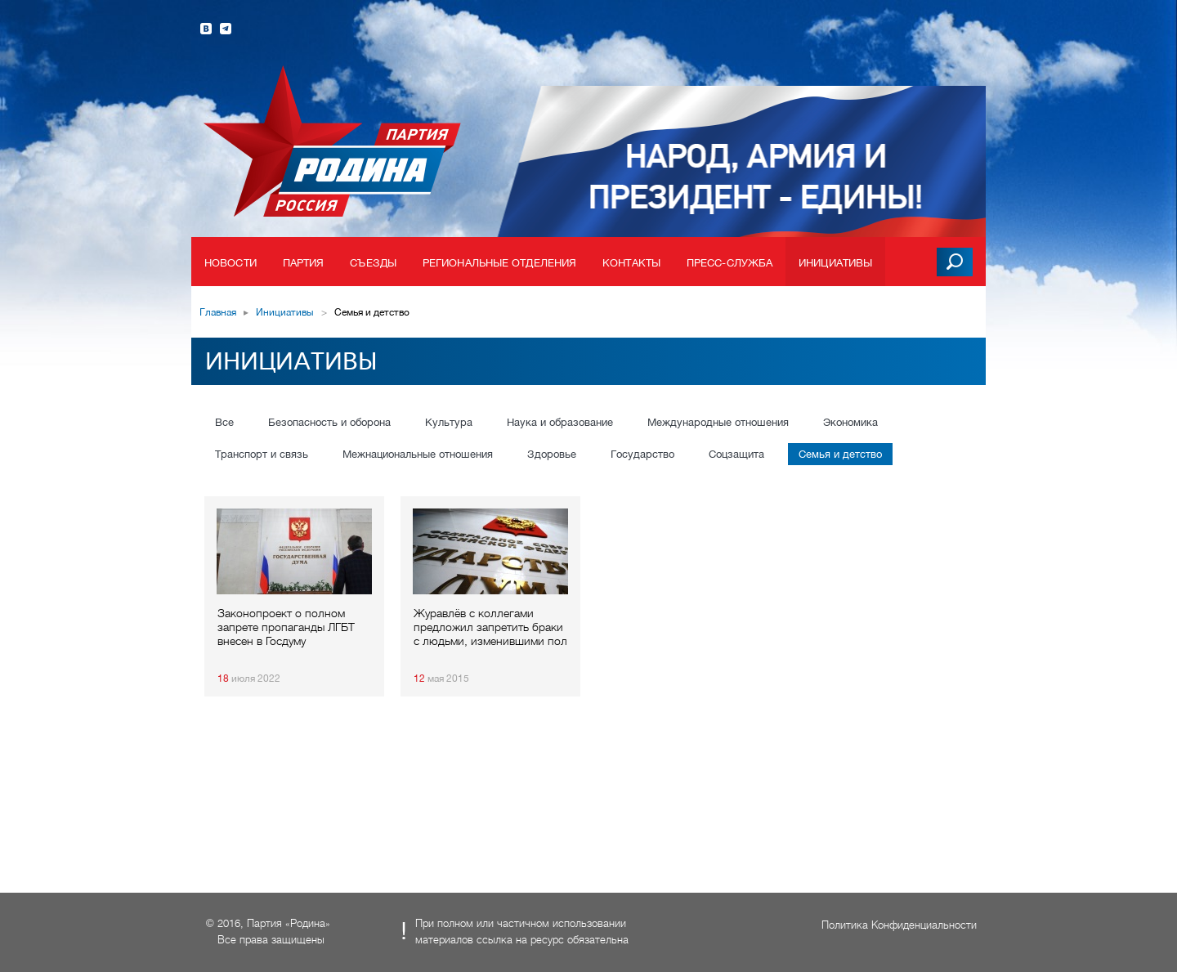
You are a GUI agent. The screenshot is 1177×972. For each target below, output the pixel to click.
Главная (217, 312)
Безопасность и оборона (329, 422)
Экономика (850, 422)
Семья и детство (840, 454)
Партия (303, 263)
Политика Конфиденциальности (899, 925)
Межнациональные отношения (417, 454)
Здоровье (551, 454)
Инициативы (835, 263)
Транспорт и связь (261, 454)
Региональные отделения (499, 263)
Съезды (373, 263)
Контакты (631, 263)
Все (224, 422)
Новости (230, 263)
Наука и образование (560, 422)
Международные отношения (718, 422)
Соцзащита (736, 454)
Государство (642, 454)
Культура (448, 422)
